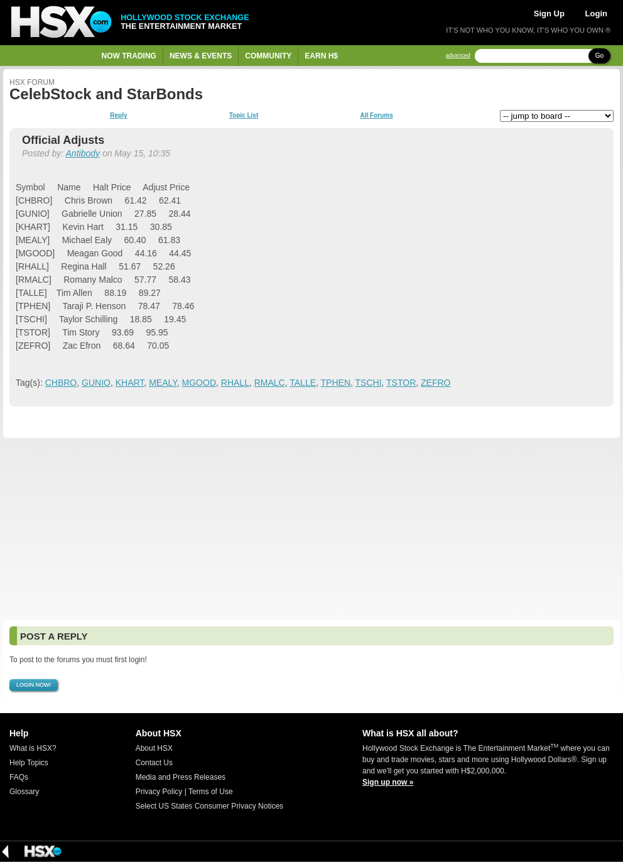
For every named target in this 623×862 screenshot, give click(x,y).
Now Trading (129, 56)
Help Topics (28, 762)
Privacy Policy (159, 791)
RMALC (269, 383)
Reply (118, 115)
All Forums (376, 115)
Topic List (243, 115)
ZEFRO (435, 383)
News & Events (201, 56)
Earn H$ (321, 56)
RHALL (235, 383)
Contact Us (154, 762)
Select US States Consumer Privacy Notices (209, 806)
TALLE (303, 383)
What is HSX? (33, 748)
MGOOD (199, 383)
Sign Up (549, 13)
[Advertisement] (311, 529)
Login (596, 13)
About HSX (154, 748)
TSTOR (401, 383)
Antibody (83, 153)
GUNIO (96, 383)
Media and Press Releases (180, 777)
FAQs (18, 777)
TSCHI (368, 383)
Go (599, 55)
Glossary (24, 791)
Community (268, 56)
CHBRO (61, 383)
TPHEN (335, 383)
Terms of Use (210, 791)
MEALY (163, 383)
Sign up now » (387, 782)
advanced (458, 55)
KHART (130, 383)
